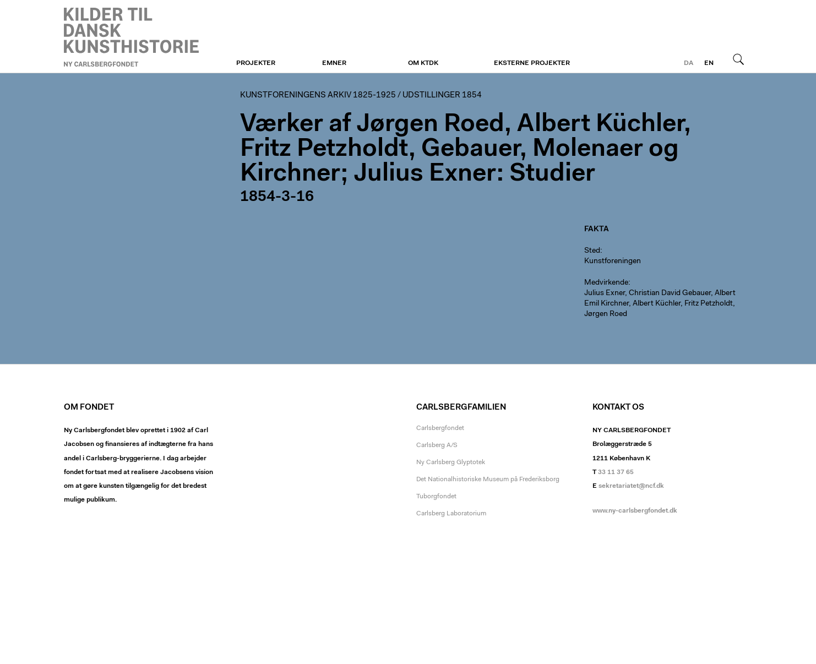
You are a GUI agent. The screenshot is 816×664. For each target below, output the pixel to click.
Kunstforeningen (131, 36)
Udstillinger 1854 (442, 95)
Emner (334, 63)
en (709, 63)
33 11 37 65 (616, 472)
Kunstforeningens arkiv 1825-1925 (318, 95)
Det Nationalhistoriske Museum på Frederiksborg (487, 479)
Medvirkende (606, 283)
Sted (592, 251)
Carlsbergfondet (440, 428)
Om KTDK (423, 63)
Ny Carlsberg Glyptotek (450, 462)
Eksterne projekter (532, 63)
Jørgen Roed (605, 314)
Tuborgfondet (436, 496)
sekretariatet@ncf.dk (631, 486)
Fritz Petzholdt (708, 304)
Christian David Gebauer (670, 293)
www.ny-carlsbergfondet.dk (634, 511)
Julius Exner (604, 293)
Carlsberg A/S (437, 445)
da (688, 63)
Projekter (255, 63)
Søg (738, 59)
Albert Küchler (657, 304)
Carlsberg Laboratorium (451, 513)
